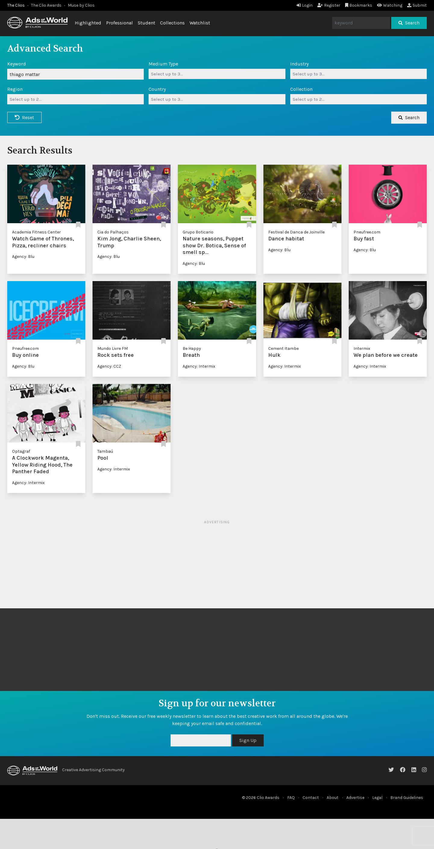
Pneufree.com (367, 232)
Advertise (355, 797)
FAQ (291, 797)
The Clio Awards (46, 5)
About (332, 797)
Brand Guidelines (406, 797)
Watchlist (200, 23)
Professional (119, 23)
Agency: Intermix (199, 366)
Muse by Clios (81, 5)
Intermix (362, 348)
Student (146, 23)
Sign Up (247, 740)
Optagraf (21, 451)
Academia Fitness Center (36, 232)
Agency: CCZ (109, 366)
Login (305, 5)
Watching (389, 5)
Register (328, 5)
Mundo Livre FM (112, 348)
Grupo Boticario (198, 232)
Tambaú (105, 451)
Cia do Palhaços (113, 232)
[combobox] (217, 74)
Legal (377, 797)
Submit (417, 5)
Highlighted (88, 23)
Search (409, 23)
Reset (24, 117)
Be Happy (192, 348)
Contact (311, 797)
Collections (172, 23)
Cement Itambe (283, 348)
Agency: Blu (23, 256)
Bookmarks (359, 5)
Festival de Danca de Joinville (296, 232)
